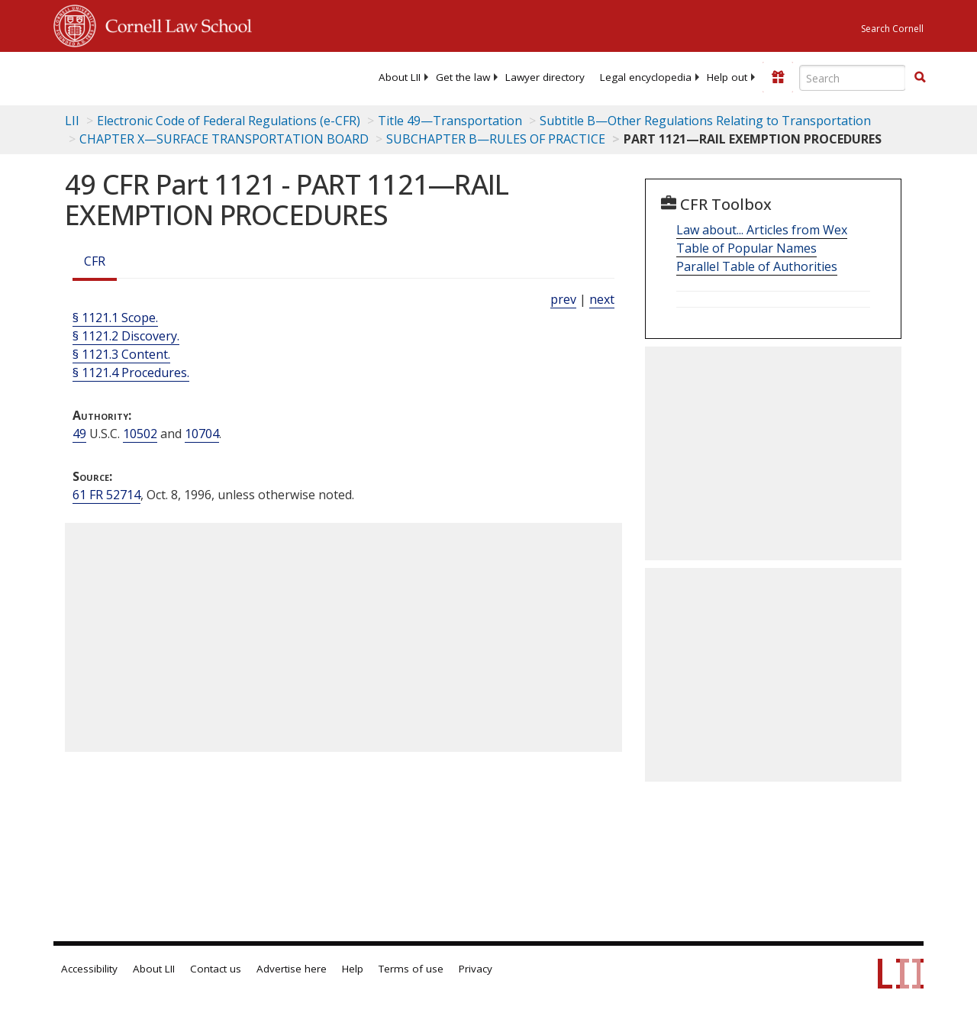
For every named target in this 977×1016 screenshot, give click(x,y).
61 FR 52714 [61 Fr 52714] (106, 494)
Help (352, 969)
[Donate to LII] (778, 77)
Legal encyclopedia (646, 77)
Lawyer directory (545, 77)
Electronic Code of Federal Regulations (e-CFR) (228, 120)
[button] (919, 77)
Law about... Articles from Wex (761, 229)
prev (563, 299)
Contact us (215, 969)
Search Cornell (892, 28)
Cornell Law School (174, 23)
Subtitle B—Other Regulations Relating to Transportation (705, 120)
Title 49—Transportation (450, 120)
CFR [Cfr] (94, 261)
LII (72, 120)
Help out (727, 77)
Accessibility (89, 969)
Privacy (475, 969)
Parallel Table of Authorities (756, 266)
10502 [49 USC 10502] (140, 433)
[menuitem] (399, 77)
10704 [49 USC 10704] (202, 433)
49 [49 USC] (79, 433)
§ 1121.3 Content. (121, 354)
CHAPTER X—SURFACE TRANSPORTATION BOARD (224, 139)
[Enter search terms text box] (852, 78)
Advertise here (291, 969)
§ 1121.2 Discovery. (126, 335)
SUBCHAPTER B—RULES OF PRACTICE (495, 139)
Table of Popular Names (746, 248)
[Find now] (919, 78)
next (601, 299)
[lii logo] (113, 76)
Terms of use (411, 969)
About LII (400, 77)
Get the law (463, 77)
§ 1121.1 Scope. (115, 317)
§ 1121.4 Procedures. (131, 372)
